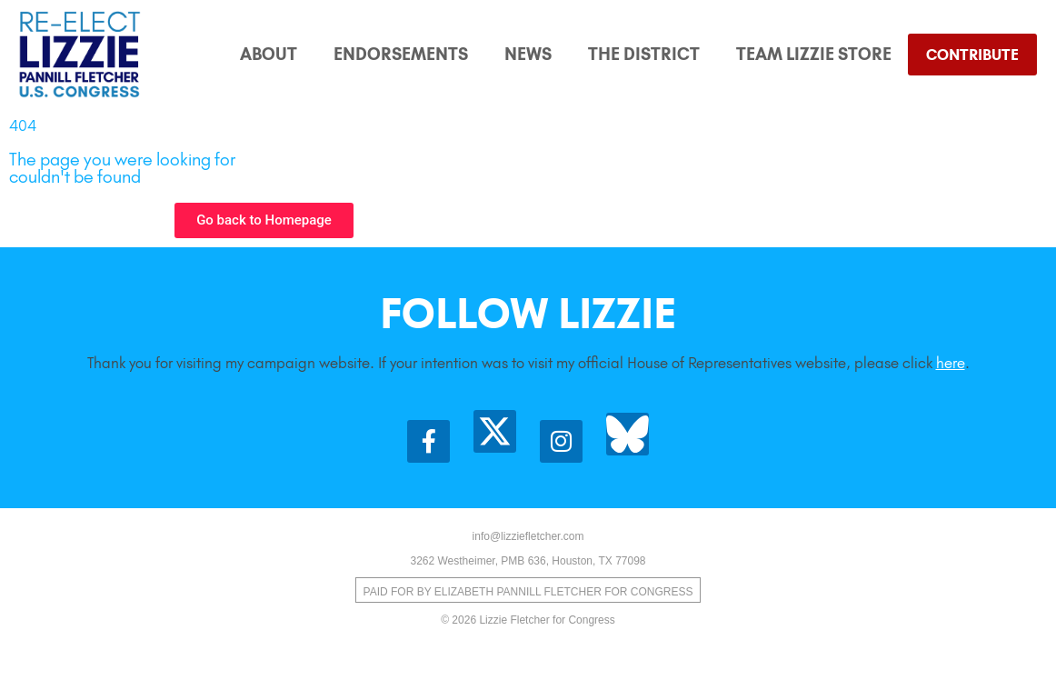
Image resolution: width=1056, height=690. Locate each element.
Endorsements (401, 54)
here (950, 363)
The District (644, 54)
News (528, 54)
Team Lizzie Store (814, 54)
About (268, 54)
